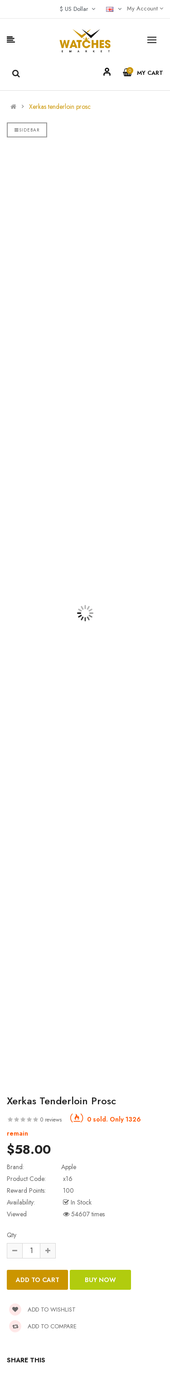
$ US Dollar (77, 9)
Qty (11, 1234)
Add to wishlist (42, 1309)
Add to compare (43, 1326)
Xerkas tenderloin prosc (60, 106)
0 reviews (51, 1120)
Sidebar (27, 130)
